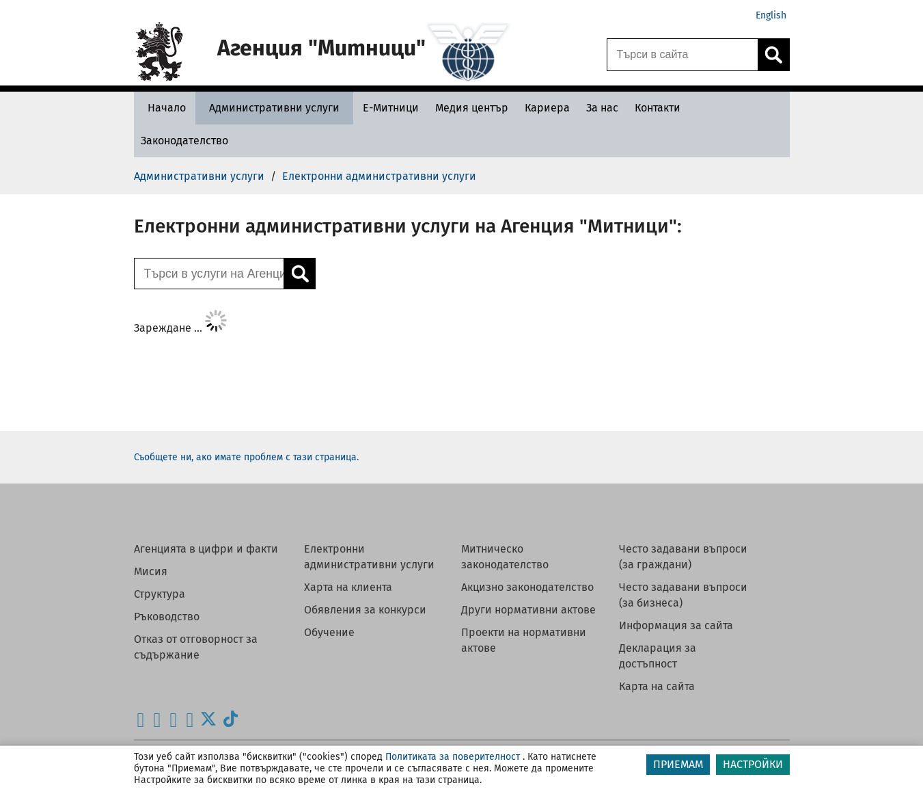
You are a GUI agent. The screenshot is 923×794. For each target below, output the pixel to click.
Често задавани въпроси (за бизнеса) (683, 595)
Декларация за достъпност (657, 655)
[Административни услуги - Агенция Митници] (274, 107)
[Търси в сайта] (682, 54)
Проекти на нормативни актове (523, 640)
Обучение (329, 632)
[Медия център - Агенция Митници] (471, 107)
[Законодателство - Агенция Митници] (184, 140)
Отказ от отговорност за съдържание (196, 647)
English (771, 15)
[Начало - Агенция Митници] (163, 107)
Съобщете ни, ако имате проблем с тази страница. (246, 457)
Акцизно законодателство (527, 587)
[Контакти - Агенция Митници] (657, 107)
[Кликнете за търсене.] (773, 54)
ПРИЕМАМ (678, 764)
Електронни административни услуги (369, 556)
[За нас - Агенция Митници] (602, 107)
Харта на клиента (348, 587)
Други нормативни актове (528, 609)
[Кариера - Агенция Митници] (547, 107)
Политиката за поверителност (452, 757)
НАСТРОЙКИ (753, 764)
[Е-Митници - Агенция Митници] (391, 107)
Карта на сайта (657, 686)
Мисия (150, 571)
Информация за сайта (676, 625)
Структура (159, 593)
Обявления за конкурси (365, 609)
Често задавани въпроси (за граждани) (683, 556)
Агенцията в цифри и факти (206, 548)
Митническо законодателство (505, 556)
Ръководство (166, 616)
